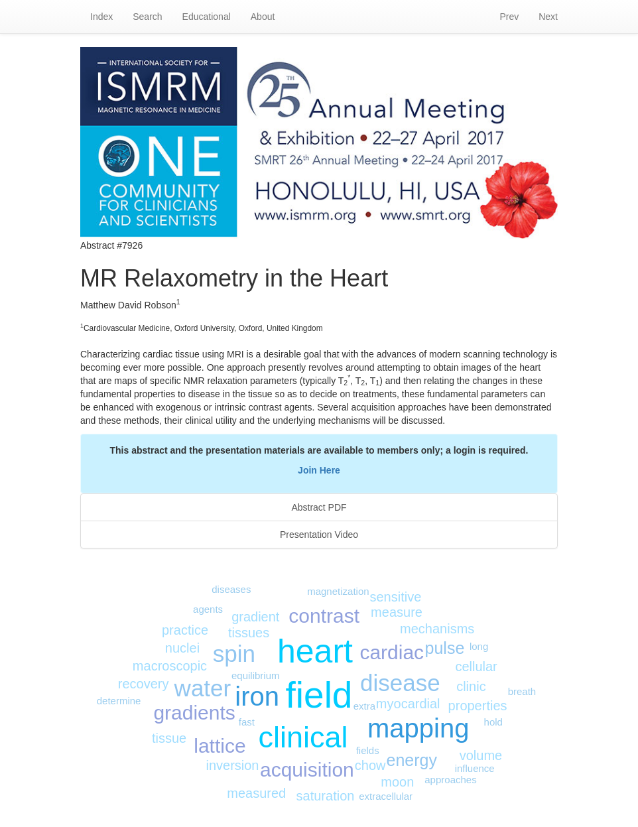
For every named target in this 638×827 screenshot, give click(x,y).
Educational (206, 16)
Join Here (319, 470)
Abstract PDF (318, 507)
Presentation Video (319, 534)
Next (548, 16)
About (263, 16)
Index (101, 16)
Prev (509, 16)
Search (147, 16)
